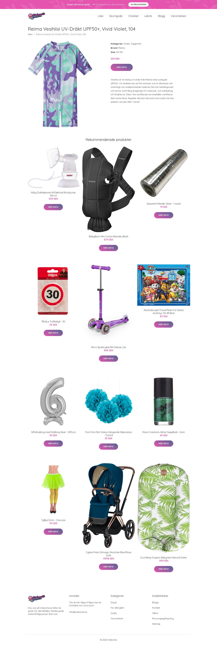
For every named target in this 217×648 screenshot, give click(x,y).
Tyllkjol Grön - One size (53, 523)
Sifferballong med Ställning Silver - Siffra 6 (53, 435)
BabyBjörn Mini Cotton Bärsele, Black (108, 239)
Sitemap (156, 627)
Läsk (100, 17)
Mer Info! (122, 70)
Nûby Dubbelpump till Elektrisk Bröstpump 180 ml (53, 197)
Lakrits (148, 17)
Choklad (133, 17)
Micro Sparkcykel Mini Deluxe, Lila (108, 350)
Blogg (161, 17)
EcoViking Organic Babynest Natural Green (164, 560)
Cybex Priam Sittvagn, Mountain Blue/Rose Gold (108, 557)
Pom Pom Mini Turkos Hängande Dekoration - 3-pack (108, 437)
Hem (30, 37)
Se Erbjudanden (138, 4)
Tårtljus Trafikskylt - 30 (53, 324)
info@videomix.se (78, 615)
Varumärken (178, 17)
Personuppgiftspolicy (163, 621)
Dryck (114, 605)
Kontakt (156, 611)
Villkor (155, 616)
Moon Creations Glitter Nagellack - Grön (163, 435)
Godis (127, 47)
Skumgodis (115, 17)
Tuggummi (136, 47)
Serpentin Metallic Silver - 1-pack (164, 207)
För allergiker (117, 611)
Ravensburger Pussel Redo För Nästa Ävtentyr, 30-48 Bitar (164, 315)
